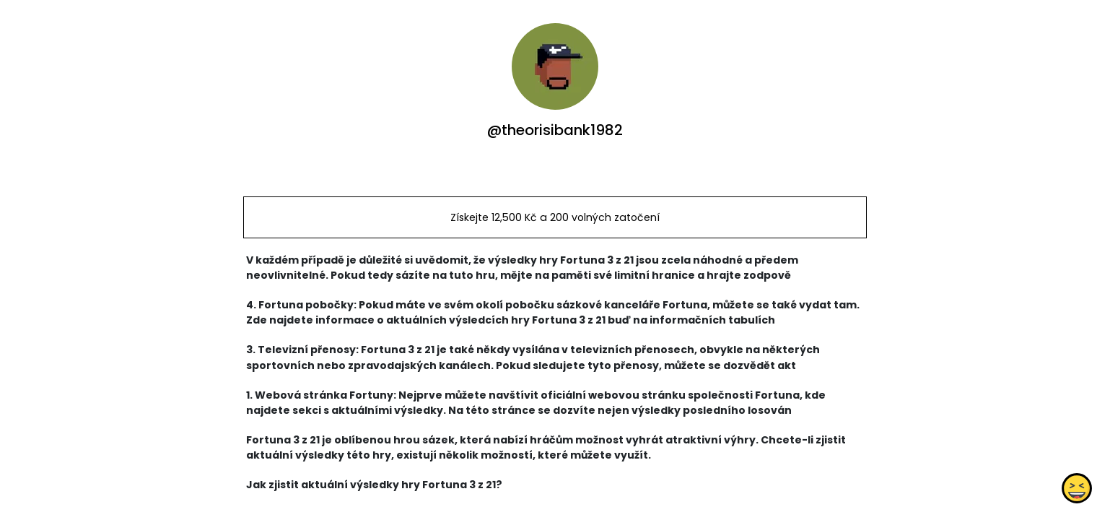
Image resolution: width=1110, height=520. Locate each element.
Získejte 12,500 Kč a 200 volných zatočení (555, 217)
